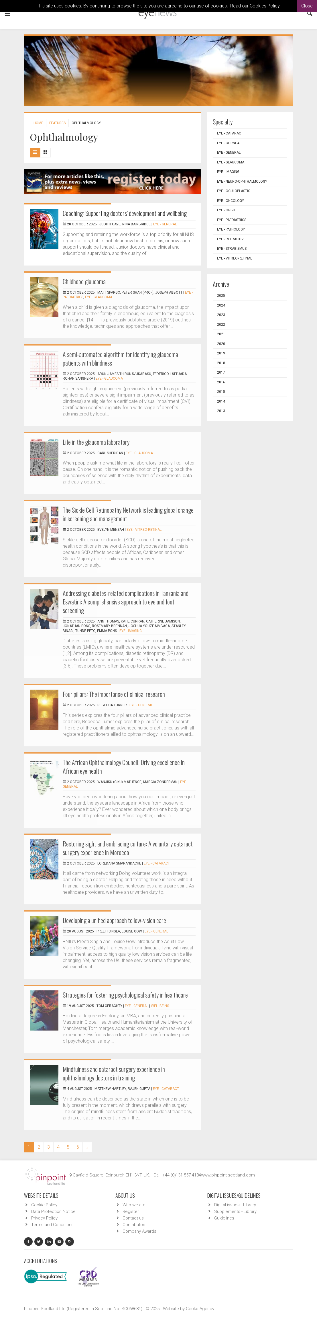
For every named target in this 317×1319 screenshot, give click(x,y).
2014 (221, 401)
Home (38, 123)
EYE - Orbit (226, 210)
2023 (221, 315)
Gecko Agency (200, 1308)
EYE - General (165, 224)
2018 (221, 363)
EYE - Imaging (130, 631)
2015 (221, 392)
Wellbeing (160, 1006)
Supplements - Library (235, 1211)
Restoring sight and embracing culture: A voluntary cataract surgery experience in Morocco (128, 848)
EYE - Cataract (157, 863)
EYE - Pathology (231, 229)
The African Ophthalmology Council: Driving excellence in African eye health (124, 766)
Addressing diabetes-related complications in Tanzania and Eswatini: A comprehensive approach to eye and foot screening (125, 601)
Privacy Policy (44, 1218)
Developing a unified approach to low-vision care (114, 920)
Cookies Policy (264, 6)
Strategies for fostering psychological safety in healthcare (125, 994)
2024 (221, 305)
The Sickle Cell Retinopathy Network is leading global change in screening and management (128, 514)
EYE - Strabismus (232, 249)
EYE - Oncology (230, 201)
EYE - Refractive (231, 239)
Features (57, 123)
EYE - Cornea (228, 143)
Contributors (135, 1224)
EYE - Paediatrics (231, 220)
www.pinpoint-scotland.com (228, 1175)
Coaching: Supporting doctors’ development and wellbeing (125, 213)
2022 (221, 325)
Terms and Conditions (52, 1224)
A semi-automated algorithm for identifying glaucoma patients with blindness (120, 358)
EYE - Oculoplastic (233, 191)
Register (131, 1211)
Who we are (134, 1204)
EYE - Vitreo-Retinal (144, 530)
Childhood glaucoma (84, 281)
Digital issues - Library (235, 1204)
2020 (221, 344)
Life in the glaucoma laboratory (96, 441)
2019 (221, 353)
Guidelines (224, 1218)
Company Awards (139, 1231)
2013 (221, 411)
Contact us (133, 1218)
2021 (221, 334)
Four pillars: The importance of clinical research (114, 693)
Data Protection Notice (53, 1211)
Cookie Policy (44, 1204)
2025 (221, 296)
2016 (221, 382)
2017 (221, 372)
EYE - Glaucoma (98, 297)
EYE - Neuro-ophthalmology (242, 181)
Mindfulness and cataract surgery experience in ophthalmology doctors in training (114, 1073)
